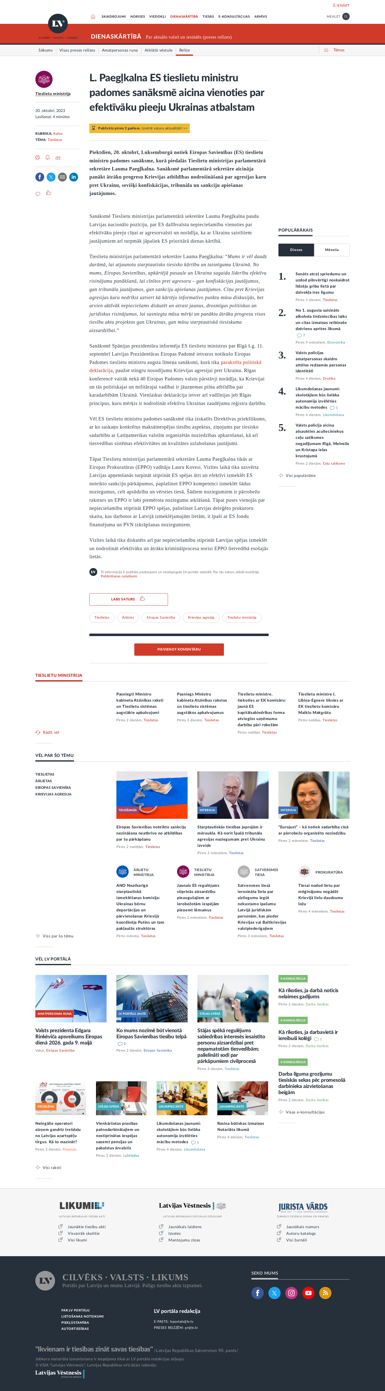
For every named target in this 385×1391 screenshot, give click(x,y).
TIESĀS (208, 16)
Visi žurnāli (296, 1240)
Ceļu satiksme (334, 463)
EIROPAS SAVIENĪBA (53, 788)
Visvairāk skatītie (84, 1234)
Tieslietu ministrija (53, 94)
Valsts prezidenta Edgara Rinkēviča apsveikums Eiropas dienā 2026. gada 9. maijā (68, 1036)
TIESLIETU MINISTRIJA (58, 675)
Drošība (329, 378)
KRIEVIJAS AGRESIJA (53, 794)
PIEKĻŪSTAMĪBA (75, 1322)
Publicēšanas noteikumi (119, 576)
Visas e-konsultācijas (305, 1112)
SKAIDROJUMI (114, 16)
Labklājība (131, 1155)
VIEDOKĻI (157, 16)
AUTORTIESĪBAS (75, 1329)
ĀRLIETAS (43, 781)
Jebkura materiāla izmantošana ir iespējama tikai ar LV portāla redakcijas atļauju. (110, 1359)
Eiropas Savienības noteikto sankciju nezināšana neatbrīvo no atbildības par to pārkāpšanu (151, 833)
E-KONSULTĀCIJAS (234, 16)
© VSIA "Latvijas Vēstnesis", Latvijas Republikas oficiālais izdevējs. (96, 1365)
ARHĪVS (260, 16)
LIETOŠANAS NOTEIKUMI (82, 1316)
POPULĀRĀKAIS (295, 230)
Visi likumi (77, 1240)
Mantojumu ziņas (184, 1240)
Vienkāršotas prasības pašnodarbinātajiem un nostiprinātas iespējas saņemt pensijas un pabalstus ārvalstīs (117, 1136)
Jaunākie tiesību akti (87, 1227)
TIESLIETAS (45, 774)
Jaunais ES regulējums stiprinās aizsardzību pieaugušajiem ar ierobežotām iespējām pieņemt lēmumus (198, 898)
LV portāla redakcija (177, 1311)
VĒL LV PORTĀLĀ (53, 959)
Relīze (58, 134)
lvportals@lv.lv (181, 1321)
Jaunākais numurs (302, 1227)
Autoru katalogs (301, 1234)
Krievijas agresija (201, 617)
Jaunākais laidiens (185, 1227)
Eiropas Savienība (161, 617)
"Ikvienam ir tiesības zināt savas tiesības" (94, 1349)
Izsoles (174, 1234)
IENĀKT (343, 5)
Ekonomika (336, 342)
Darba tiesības (317, 1004)
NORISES (137, 16)
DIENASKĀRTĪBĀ (184, 16)
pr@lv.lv (191, 1328)
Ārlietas (128, 617)
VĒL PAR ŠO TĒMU (54, 755)
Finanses (70, 1149)
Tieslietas (55, 140)
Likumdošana (333, 415)
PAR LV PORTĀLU (75, 1310)
